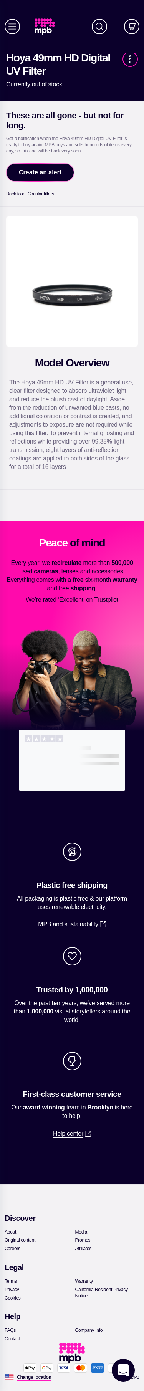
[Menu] (12, 26)
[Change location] (34, 1377)
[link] (48, 26)
